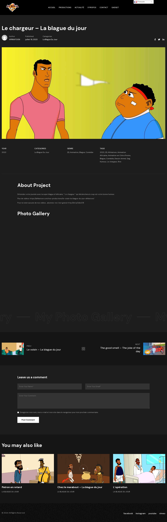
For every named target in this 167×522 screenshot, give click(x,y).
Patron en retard (12, 487)
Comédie (89, 152)
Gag (128, 158)
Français (139, 1)
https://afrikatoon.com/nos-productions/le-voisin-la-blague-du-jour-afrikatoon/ (62, 198)
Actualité (79, 7)
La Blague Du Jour (50, 39)
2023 (4, 152)
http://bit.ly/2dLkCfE (76, 203)
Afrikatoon (112, 152)
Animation (74, 152)
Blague (82, 152)
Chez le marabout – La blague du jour (79, 487)
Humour (103, 162)
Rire (119, 162)
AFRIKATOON (14, 39)
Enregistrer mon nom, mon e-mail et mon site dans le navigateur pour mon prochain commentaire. (59, 412)
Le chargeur (112, 162)
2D (68, 152)
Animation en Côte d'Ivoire (119, 155)
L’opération (120, 487)
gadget (115, 7)
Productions (65, 7)
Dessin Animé (120, 158)
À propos (92, 7)
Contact (104, 7)
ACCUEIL (51, 7)
